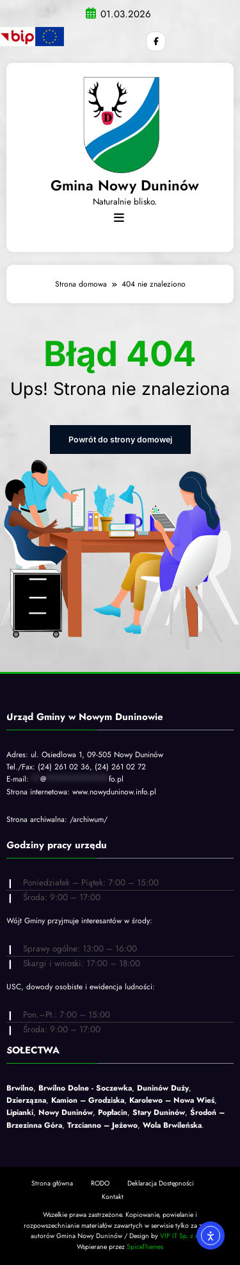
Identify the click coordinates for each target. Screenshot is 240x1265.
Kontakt (113, 1195)
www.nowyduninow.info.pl (114, 790)
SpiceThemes (145, 1245)
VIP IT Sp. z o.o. (182, 1234)
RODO (100, 1181)
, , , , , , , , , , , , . (115, 1105)
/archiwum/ (89, 819)
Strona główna (52, 1181)
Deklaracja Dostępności (160, 1181)
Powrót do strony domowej (120, 439)
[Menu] (119, 217)
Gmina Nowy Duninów (125, 184)
